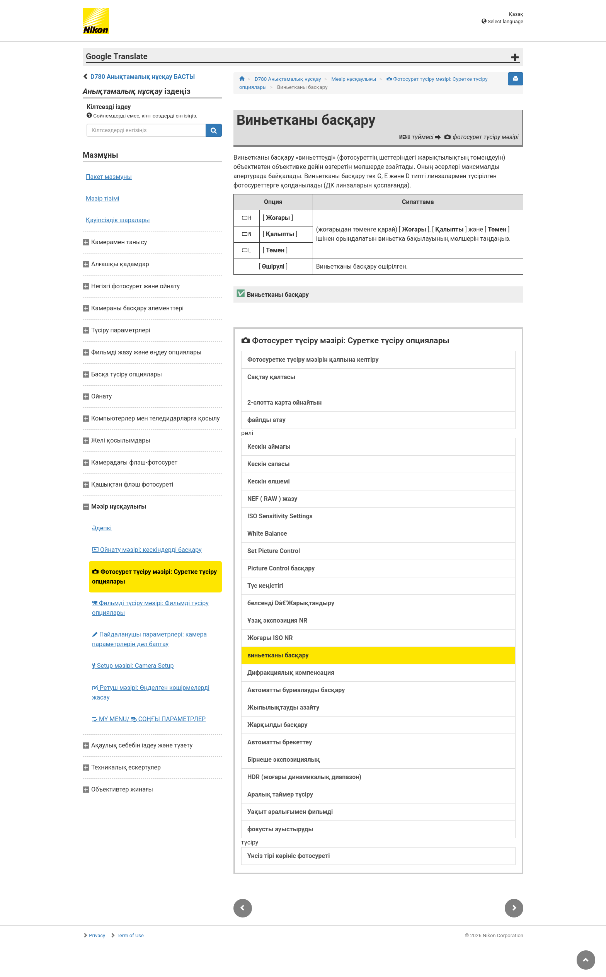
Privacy (97, 935)
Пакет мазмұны (109, 176)
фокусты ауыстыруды (280, 829)
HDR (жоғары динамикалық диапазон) (304, 777)
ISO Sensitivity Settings (280, 516)
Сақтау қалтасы (271, 377)
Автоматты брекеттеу (279, 742)
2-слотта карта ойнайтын (284, 402)
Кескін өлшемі (268, 481)
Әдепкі (102, 528)
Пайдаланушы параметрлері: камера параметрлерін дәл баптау (149, 639)
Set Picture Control (273, 551)
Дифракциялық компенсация (290, 672)
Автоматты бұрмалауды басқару (296, 690)
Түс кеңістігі (265, 585)
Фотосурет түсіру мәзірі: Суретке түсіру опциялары (154, 576)
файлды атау (266, 420)
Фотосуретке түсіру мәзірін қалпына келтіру (312, 359)
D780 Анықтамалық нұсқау (288, 79)
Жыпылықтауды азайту (283, 707)
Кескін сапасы (268, 464)
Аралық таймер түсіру (280, 794)
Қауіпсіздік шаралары (118, 220)
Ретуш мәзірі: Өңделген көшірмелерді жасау (150, 692)
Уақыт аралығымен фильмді (290, 811)
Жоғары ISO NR (270, 638)
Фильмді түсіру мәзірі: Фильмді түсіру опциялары (150, 607)
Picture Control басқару (281, 568)
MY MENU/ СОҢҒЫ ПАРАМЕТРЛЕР (149, 719)
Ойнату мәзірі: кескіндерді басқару (147, 549)
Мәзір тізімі (102, 198)
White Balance (267, 533)
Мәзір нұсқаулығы (355, 79)
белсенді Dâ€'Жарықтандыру (290, 603)
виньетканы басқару (278, 655)
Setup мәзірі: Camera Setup (133, 665)
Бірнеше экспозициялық (283, 759)
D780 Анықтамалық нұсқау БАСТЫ (142, 76)
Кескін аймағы (269, 446)
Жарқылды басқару (277, 724)
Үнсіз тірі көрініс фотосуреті (288, 856)
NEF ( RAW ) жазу (272, 498)
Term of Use (130, 935)
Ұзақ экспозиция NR (277, 620)
